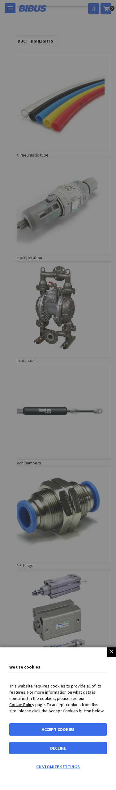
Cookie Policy (21, 704)
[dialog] (58, 395)
